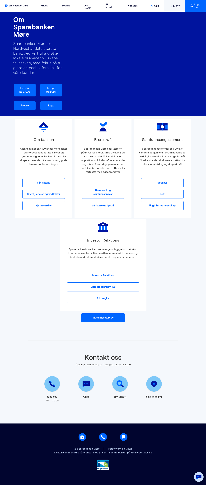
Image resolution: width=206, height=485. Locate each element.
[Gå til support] (103, 437)
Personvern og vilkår (120, 448)
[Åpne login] (82, 437)
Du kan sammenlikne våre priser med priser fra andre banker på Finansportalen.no (103, 452)
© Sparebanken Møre (87, 448)
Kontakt (132, 5)
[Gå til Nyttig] (123, 437)
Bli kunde (109, 6)
